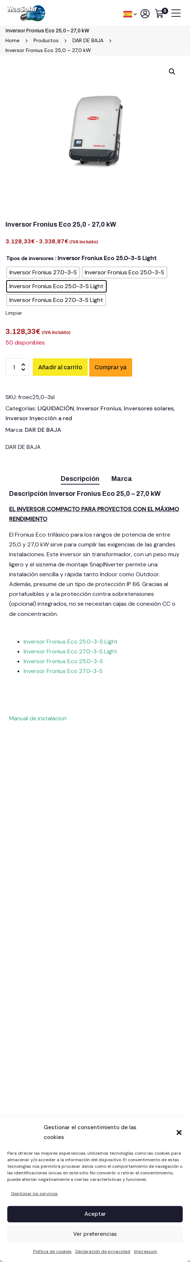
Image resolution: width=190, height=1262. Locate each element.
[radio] (43, 272)
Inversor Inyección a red (38, 418)
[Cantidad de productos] (17, 367)
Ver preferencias (95, 1234)
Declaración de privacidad (102, 1251)
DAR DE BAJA (43, 430)
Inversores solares (149, 408)
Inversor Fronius (98, 408)
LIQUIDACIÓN (55, 408)
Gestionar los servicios (34, 1194)
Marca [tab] (121, 478)
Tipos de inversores (30, 258)
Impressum (145, 1251)
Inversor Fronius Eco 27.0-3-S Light (70, 651)
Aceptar (95, 1214)
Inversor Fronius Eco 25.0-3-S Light (71, 641)
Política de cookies (52, 1251)
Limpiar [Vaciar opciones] (13, 313)
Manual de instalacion (38, 718)
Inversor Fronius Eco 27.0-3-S (63, 671)
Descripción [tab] (80, 478)
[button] (179, 1132)
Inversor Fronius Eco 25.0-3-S (64, 661)
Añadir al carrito (60, 367)
